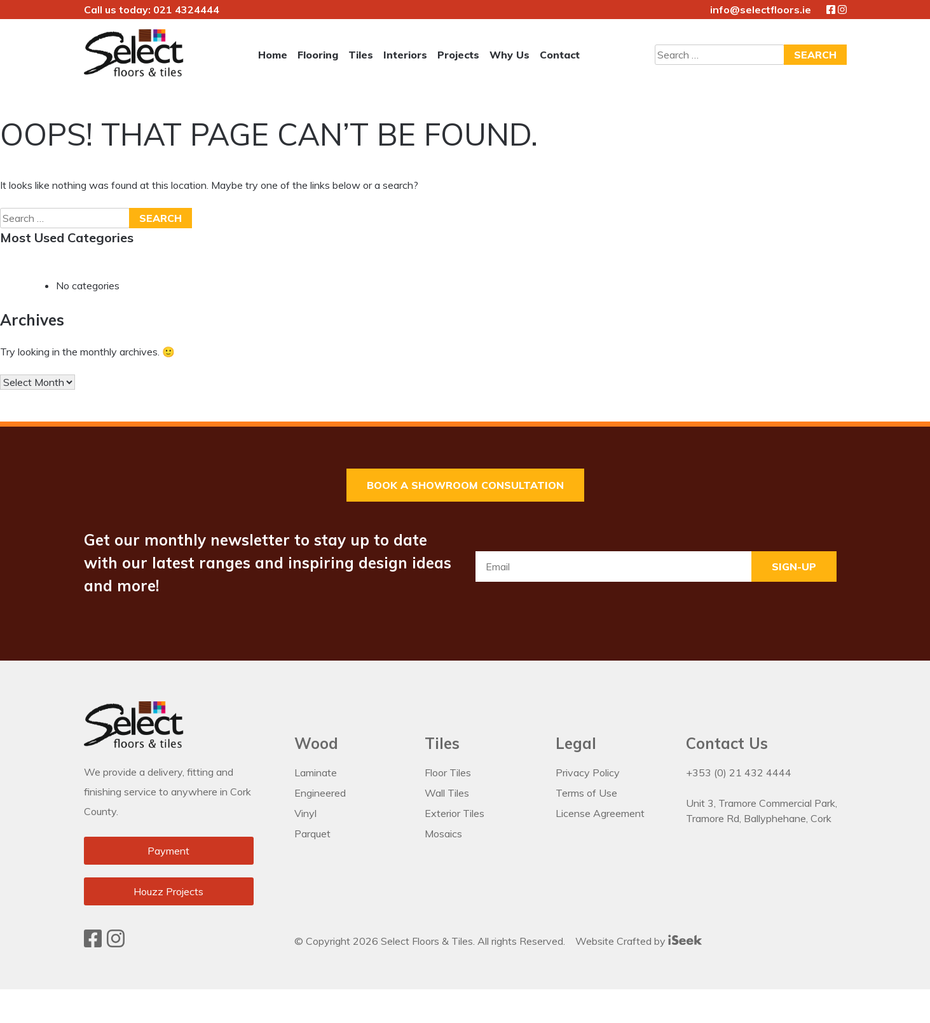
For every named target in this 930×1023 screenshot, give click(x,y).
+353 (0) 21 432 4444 (738, 772)
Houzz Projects (168, 892)
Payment (168, 851)
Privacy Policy (588, 772)
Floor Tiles (448, 772)
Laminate (315, 772)
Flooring (317, 54)
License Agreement (600, 813)
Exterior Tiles (454, 813)
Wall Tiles (447, 792)
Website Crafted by (638, 940)
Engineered (320, 792)
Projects (458, 54)
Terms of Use (586, 792)
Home (272, 54)
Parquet (312, 833)
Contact (560, 54)
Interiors (405, 54)
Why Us (509, 54)
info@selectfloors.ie (760, 9)
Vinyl (305, 813)
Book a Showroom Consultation (465, 485)
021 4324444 (186, 9)
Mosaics (443, 833)
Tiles (360, 54)
